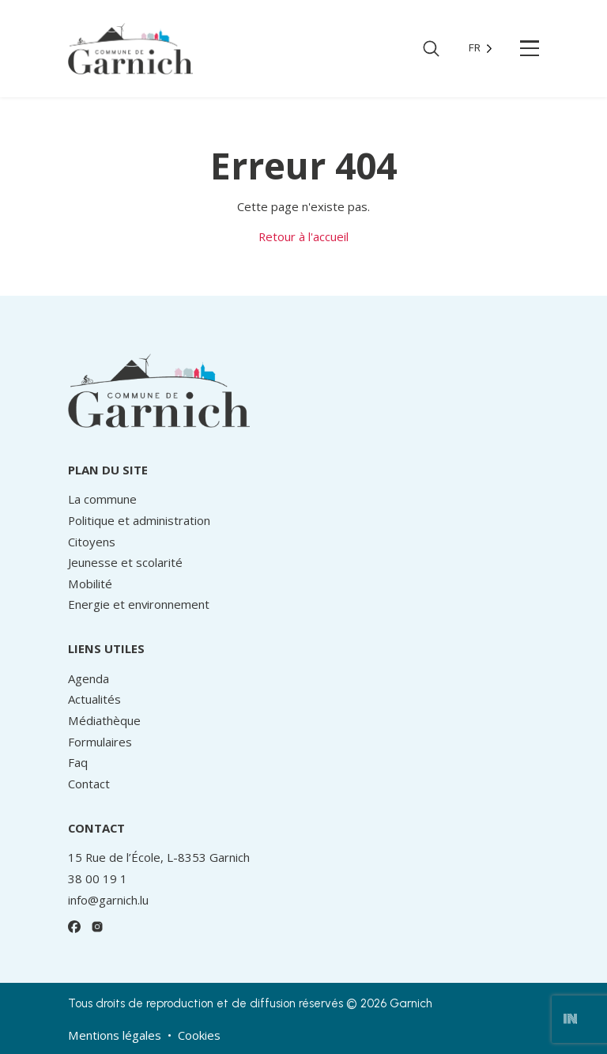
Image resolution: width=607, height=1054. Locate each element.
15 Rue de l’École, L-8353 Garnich (159, 857)
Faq (78, 762)
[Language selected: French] (480, 48)
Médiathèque (104, 720)
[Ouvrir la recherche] (431, 49)
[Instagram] (97, 927)
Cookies (199, 1035)
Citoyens (91, 542)
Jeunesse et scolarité (125, 562)
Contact (89, 783)
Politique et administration (139, 520)
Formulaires (100, 742)
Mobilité (90, 583)
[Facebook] (74, 927)
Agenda (88, 678)
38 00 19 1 (97, 878)
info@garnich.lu (108, 900)
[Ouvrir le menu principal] (530, 48)
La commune (102, 499)
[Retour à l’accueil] (130, 47)
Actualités (94, 699)
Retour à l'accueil (303, 236)
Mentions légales (114, 1035)
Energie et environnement (138, 604)
